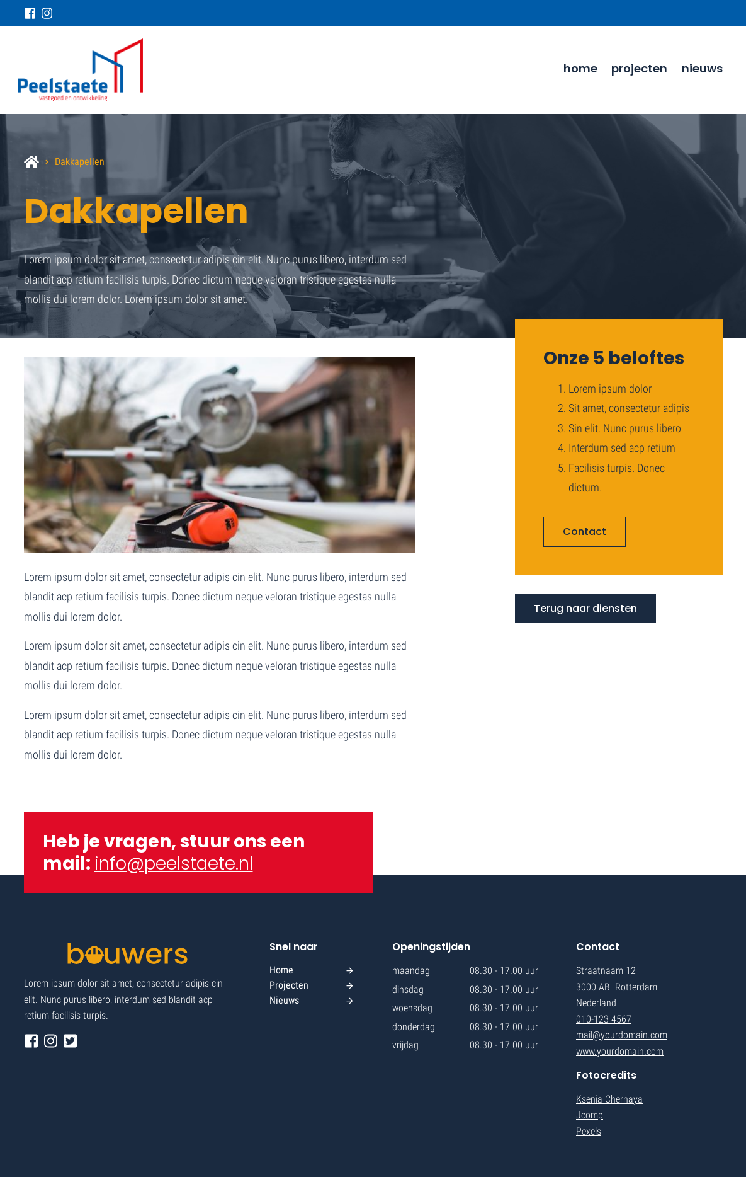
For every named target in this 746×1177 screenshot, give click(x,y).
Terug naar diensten (585, 608)
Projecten (639, 68)
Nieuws (702, 68)
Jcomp (589, 1115)
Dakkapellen (80, 162)
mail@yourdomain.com (621, 1035)
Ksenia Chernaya (609, 1099)
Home (580, 68)
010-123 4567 (603, 1019)
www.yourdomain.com (620, 1051)
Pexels (588, 1131)
